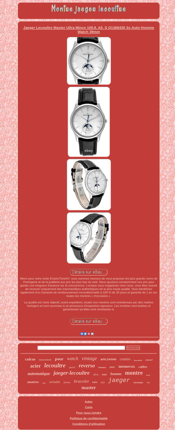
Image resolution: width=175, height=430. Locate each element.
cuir (44, 383)
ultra (96, 374)
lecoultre (55, 365)
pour (59, 359)
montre (134, 373)
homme (115, 374)
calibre (143, 367)
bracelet (81, 381)
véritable (54, 382)
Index (88, 401)
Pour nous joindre (88, 413)
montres (33, 382)
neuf (148, 375)
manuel (148, 360)
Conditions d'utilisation (88, 424)
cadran (30, 359)
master (89, 387)
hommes (102, 367)
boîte (104, 374)
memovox (127, 366)
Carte (88, 407)
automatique (39, 373)
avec (112, 367)
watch (72, 358)
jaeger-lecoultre (72, 373)
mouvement (45, 359)
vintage (89, 358)
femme (67, 382)
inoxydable (138, 360)
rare (94, 382)
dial (103, 382)
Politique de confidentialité (88, 418)
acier (35, 366)
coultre (125, 359)
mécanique (138, 382)
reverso (87, 366)
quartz (72, 367)
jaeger (119, 380)
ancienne (108, 359)
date (148, 382)
